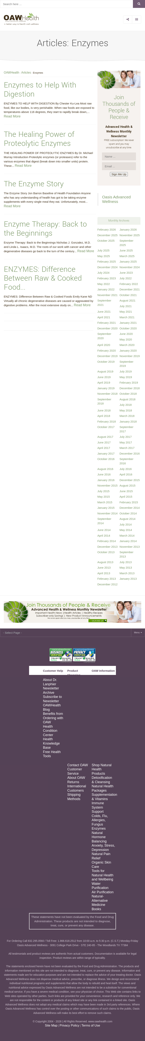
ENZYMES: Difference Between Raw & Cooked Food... (43, 278)
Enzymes (99, 828)
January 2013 (128, 578)
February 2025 (106, 261)
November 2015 (107, 485)
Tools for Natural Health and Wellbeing (102, 875)
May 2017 (126, 442)
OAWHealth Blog (52, 707)
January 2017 (106, 453)
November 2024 (130, 267)
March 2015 (104, 502)
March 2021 (127, 317)
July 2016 (126, 469)
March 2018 (127, 415)
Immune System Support (98, 807)
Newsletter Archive (51, 690)
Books (96, 909)
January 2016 (106, 480)
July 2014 (126, 524)
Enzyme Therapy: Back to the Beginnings (45, 228)
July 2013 (126, 562)
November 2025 (130, 235)
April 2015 (126, 496)
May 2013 (126, 567)
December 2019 (107, 356)
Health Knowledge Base (51, 743)
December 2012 (107, 584)
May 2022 (103, 284)
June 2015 (126, 491)
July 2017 (126, 436)
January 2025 (128, 261)
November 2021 (107, 295)
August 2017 (105, 436)
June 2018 (104, 410)
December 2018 (130, 388)
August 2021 (127, 300)
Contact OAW (77, 765)
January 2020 (128, 350)
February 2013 (106, 578)
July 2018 (126, 404)
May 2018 (126, 410)
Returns (73, 782)
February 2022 (129, 284)
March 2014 (127, 535)
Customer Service (74, 771)
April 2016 (126, 474)
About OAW (76, 778)
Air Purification (102, 892)
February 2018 (106, 421)
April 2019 (103, 382)
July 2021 (126, 306)
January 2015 (106, 507)
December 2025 (107, 235)
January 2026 (128, 229)
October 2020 (128, 328)
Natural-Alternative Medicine (100, 900)
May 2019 (126, 377)
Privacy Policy (69, 1025)
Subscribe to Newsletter (52, 699)
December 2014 (130, 507)
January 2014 (128, 541)
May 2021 (126, 311)
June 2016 (104, 474)
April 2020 (103, 344)
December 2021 (130, 289)
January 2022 (106, 289)
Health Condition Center (50, 731)
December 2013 (107, 546)
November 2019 (130, 356)
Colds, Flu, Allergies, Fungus (100, 820)
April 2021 (103, 317)
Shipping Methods (73, 797)
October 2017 (106, 427)
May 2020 (126, 339)
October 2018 (128, 393)
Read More (12, 116)
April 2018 (103, 415)
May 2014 (126, 530)
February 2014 (106, 541)
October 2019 (106, 361)
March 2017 (127, 447)
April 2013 (103, 573)
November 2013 (130, 546)
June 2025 (126, 250)
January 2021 (128, 322)
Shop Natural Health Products (101, 769)
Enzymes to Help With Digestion (40, 89)
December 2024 (107, 267)
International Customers (76, 788)
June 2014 (104, 530)
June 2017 (104, 442)
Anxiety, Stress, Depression (103, 848)
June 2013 (104, 567)
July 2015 (103, 491)
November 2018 (107, 393)
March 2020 (127, 344)
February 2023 (106, 278)
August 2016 (105, 469)
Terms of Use (90, 1025)
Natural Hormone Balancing (99, 837)
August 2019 (105, 371)
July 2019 (126, 371)
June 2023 (126, 272)
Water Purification (100, 886)
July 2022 (126, 278)
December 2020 (107, 328)
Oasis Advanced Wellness (116, 199)
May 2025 (103, 256)
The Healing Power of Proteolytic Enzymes (39, 139)
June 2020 (126, 333)
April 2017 (103, 447)
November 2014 (107, 513)
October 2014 (128, 513)
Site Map (51, 1025)
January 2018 (128, 421)
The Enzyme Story (34, 184)
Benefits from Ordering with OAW (53, 718)
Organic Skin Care (101, 865)
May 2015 (103, 496)
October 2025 (106, 240)
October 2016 (106, 459)
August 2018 (127, 399)
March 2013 (127, 573)
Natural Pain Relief (101, 856)
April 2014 (103, 535)
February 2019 (129, 382)
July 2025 (103, 250)
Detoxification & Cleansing (102, 780)
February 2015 (129, 502)
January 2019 (106, 388)
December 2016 (130, 453)
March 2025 (127, 256)
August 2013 (105, 562)
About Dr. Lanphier (50, 682)
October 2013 (106, 552)
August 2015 (127, 485)
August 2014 (127, 518)
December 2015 (130, 480)
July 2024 (103, 272)
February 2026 (106, 229)
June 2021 (104, 311)
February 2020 (106, 350)
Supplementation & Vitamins (103, 797)
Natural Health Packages (102, 788)
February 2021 (106, 322)
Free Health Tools (52, 754)
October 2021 (128, 295)
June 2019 (104, 377)
